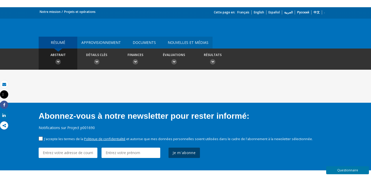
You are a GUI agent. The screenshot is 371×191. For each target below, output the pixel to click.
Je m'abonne (184, 152)
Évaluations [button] (174, 60)
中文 (317, 12)
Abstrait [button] (58, 60)
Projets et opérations (80, 12)
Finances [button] (135, 60)
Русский (303, 12)
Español (274, 12)
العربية (288, 12)
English (259, 12)
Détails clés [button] (96, 60)
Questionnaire (347, 170)
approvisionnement (101, 42)
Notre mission (50, 12)
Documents (144, 42)
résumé (58, 42)
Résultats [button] (212, 60)
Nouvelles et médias (188, 42)
